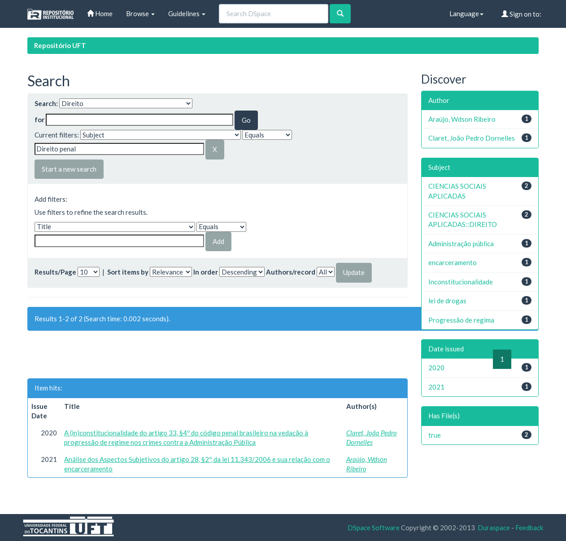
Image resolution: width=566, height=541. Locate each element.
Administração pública (461, 243)
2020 (436, 368)
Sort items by (127, 272)
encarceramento (452, 262)
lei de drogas (447, 301)
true (434, 435)
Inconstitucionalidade (460, 282)
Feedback (529, 527)
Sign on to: (521, 14)
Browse (140, 13)
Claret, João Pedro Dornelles (471, 138)
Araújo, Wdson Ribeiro (462, 119)
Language (466, 13)
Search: (46, 103)
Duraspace (494, 527)
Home (100, 13)
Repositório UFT (60, 45)
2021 (436, 387)
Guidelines (186, 13)
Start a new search (69, 169)
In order (205, 272)
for (39, 119)
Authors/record (290, 272)
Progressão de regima (461, 320)
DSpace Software (374, 527)
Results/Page (55, 272)
